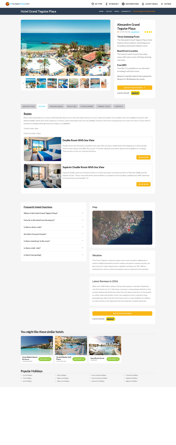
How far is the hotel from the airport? (54, 220)
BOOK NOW (143, 157)
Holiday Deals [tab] (56, 106)
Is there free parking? (54, 255)
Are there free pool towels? (54, 234)
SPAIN (116, 11)
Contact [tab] (119, 106)
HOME (101, 11)
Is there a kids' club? (54, 248)
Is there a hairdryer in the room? (54, 241)
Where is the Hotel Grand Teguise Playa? (54, 213)
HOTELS (109, 11)
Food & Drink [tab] (87, 106)
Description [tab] (28, 106)
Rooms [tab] (42, 106)
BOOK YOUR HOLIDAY (134, 88)
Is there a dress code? (54, 227)
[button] (96, 3)
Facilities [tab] (71, 106)
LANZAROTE (126, 11)
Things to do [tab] (104, 106)
